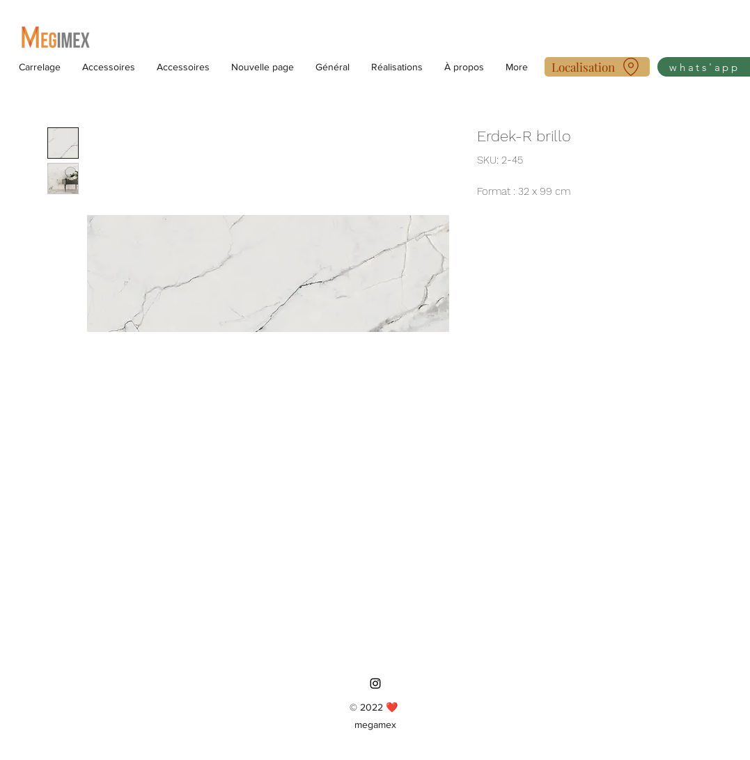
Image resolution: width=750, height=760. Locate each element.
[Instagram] (375, 683)
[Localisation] (597, 67)
